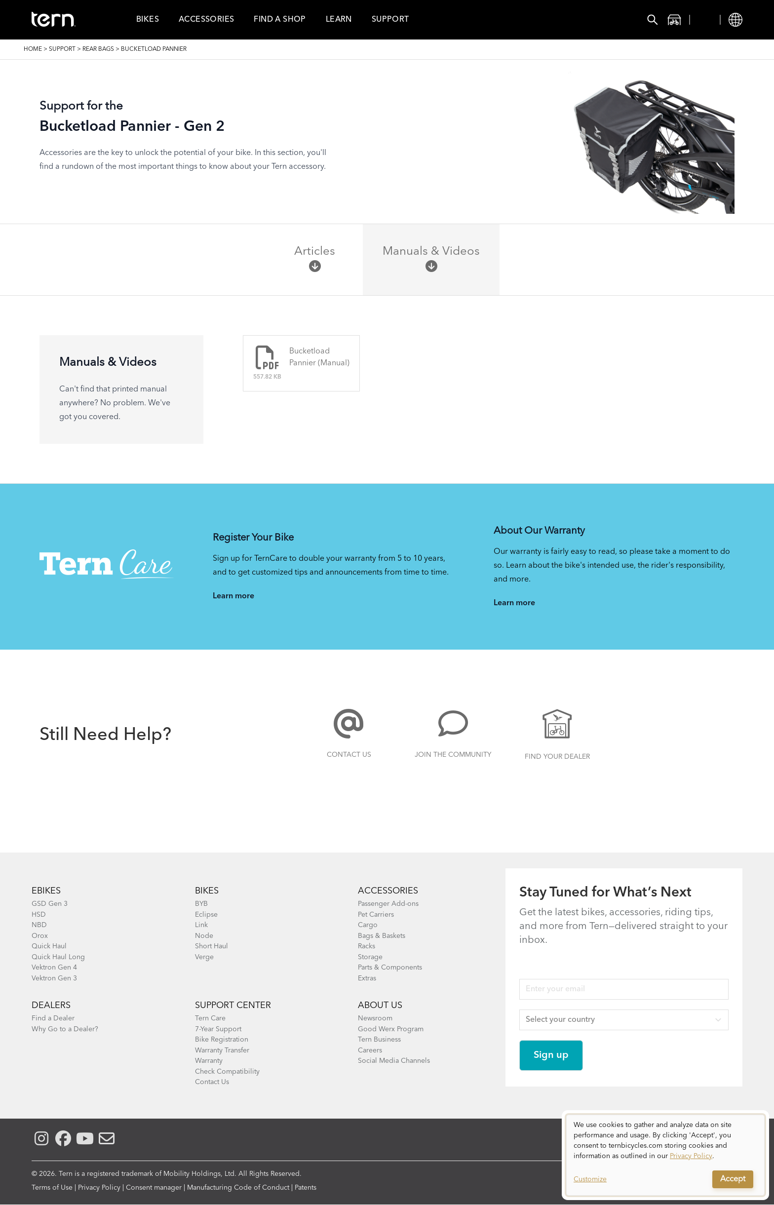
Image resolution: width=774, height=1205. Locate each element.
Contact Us (349, 754)
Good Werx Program (391, 1029)
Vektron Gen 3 (54, 978)
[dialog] (665, 1155)
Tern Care (210, 1018)
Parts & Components (390, 967)
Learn (339, 20)
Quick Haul (49, 946)
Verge (204, 957)
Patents (305, 1187)
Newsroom (375, 1018)
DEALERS (51, 1005)
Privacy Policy (99, 1187)
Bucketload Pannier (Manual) (319, 357)
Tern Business (379, 1039)
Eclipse (206, 914)
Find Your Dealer (557, 756)
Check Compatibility (227, 1071)
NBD (39, 925)
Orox (40, 936)
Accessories (206, 20)
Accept (732, 1179)
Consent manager (154, 1187)
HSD (39, 914)
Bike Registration (221, 1039)
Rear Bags (98, 49)
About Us (380, 1005)
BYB (201, 903)
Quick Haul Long (58, 957)
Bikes (147, 20)
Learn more (233, 596)
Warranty (209, 1060)
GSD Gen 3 (50, 903)
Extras (367, 978)
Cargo (368, 925)
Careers (370, 1050)
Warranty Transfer (222, 1050)
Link (201, 925)
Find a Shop (280, 20)
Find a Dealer (53, 1018)
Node (204, 936)
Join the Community (453, 754)
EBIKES (46, 891)
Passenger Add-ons (388, 903)
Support (390, 20)
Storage (370, 957)
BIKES (207, 891)
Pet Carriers (376, 914)
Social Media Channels (394, 1060)
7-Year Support (218, 1029)
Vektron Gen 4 (54, 967)
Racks (366, 946)
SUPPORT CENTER (233, 1005)
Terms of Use (52, 1187)
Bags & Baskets (381, 936)
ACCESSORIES (388, 891)
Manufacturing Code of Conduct (238, 1187)
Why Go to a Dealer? (65, 1029)
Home (33, 49)
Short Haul (211, 946)
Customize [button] (590, 1179)
